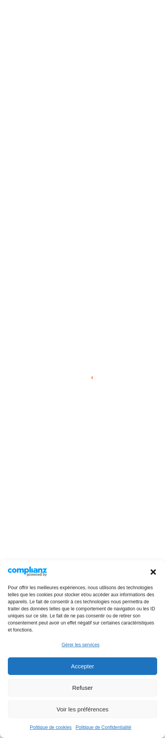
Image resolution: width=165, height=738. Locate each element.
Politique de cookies (51, 727)
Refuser (82, 687)
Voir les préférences (82, 709)
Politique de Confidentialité (103, 727)
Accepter (82, 666)
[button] (153, 571)
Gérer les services (81, 645)
